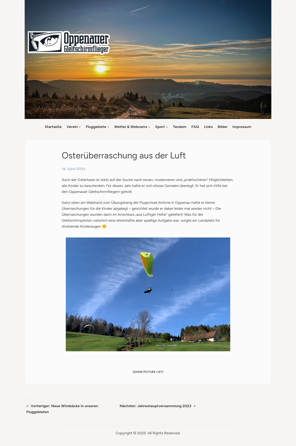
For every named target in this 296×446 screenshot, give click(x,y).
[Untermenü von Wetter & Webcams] (149, 127)
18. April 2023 (73, 169)
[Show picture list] (148, 371)
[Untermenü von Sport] (167, 127)
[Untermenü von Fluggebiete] (108, 127)
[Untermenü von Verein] (80, 127)
